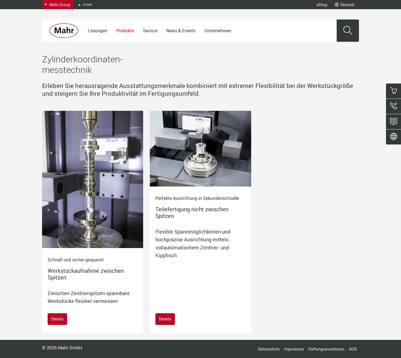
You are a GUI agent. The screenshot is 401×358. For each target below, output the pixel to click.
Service (150, 31)
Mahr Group (59, 4)
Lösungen (97, 31)
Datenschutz (269, 349)
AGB (353, 349)
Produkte (125, 31)
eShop (321, 4)
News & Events (180, 31)
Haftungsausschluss (326, 349)
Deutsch (344, 4)
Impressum (294, 349)
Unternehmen (217, 31)
